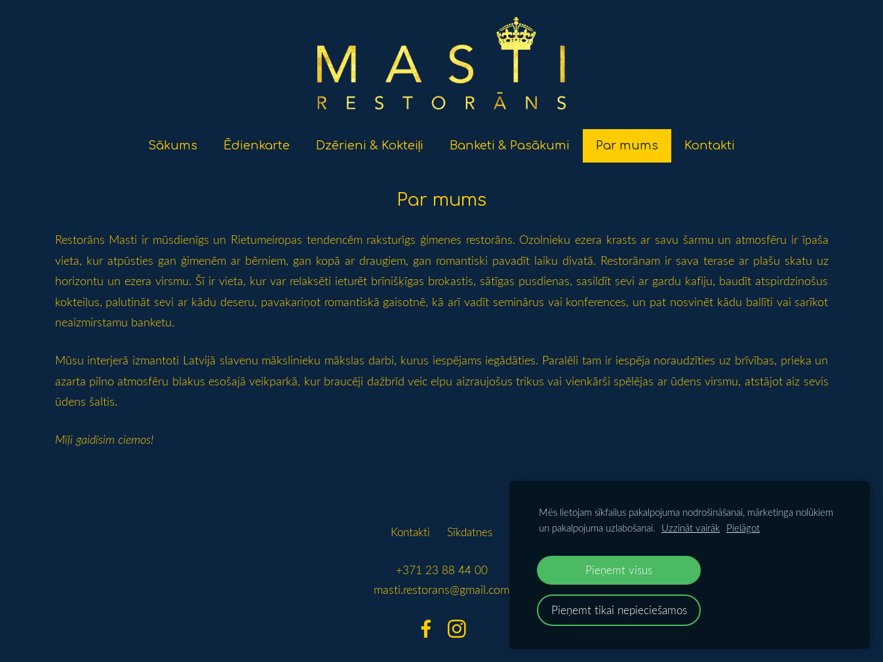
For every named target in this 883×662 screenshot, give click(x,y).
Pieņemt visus (618, 569)
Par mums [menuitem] (627, 138)
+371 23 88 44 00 (442, 562)
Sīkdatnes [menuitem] (469, 524)
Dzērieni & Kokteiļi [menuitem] (370, 138)
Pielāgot (743, 527)
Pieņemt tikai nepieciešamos (619, 609)
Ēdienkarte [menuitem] (257, 138)
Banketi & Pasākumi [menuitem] (510, 138)
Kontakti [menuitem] (709, 138)
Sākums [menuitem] (172, 138)
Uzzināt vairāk (690, 527)
